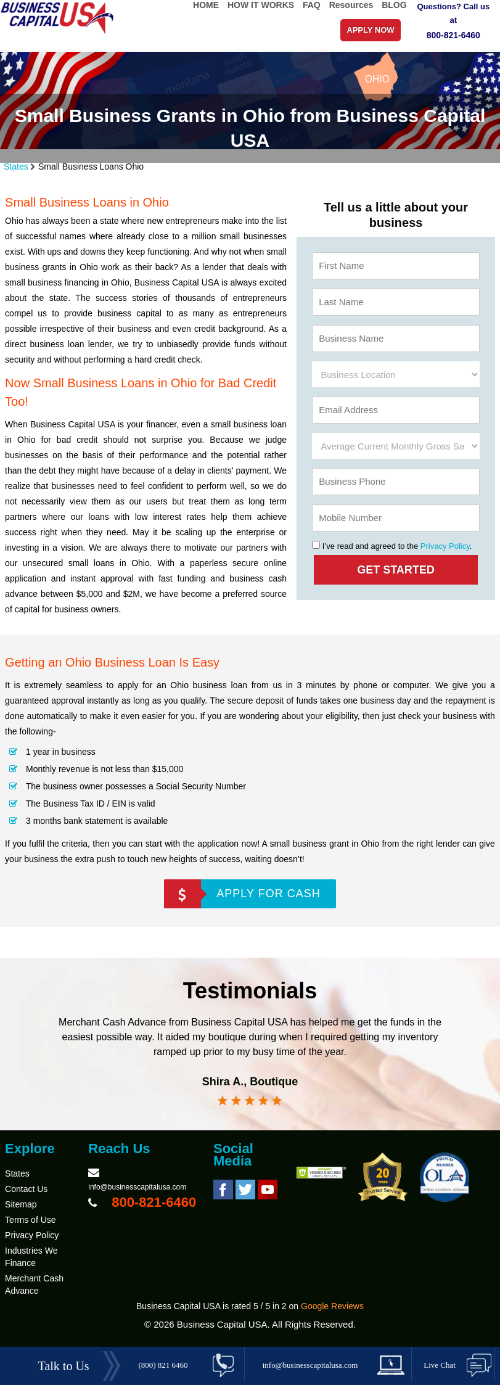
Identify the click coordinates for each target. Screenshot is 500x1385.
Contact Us (26, 1189)
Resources (351, 5)
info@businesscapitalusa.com (137, 1187)
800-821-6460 (453, 35)
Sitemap (20, 1204)
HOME (206, 5)
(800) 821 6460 (162, 1365)
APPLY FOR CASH (268, 893)
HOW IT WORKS (260, 5)
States (16, 166)
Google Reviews (332, 1306)
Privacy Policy (445, 546)
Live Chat (440, 1365)
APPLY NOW (370, 30)
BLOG (394, 5)
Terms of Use (30, 1220)
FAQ (312, 5)
